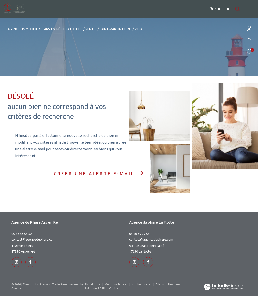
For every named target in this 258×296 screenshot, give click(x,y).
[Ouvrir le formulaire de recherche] (224, 9)
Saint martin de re (115, 29)
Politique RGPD (95, 288)
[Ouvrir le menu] (250, 9)
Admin (160, 284)
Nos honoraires (142, 284)
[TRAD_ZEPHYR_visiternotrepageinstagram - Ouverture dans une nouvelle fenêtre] (16, 262)
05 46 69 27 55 (139, 233)
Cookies (114, 288)
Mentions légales (116, 284)
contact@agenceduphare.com (33, 239)
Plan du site (93, 284)
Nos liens (174, 284)
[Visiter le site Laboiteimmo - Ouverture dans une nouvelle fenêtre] (223, 286)
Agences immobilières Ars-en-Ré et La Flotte (45, 29)
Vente (90, 29)
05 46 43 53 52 (21, 233)
